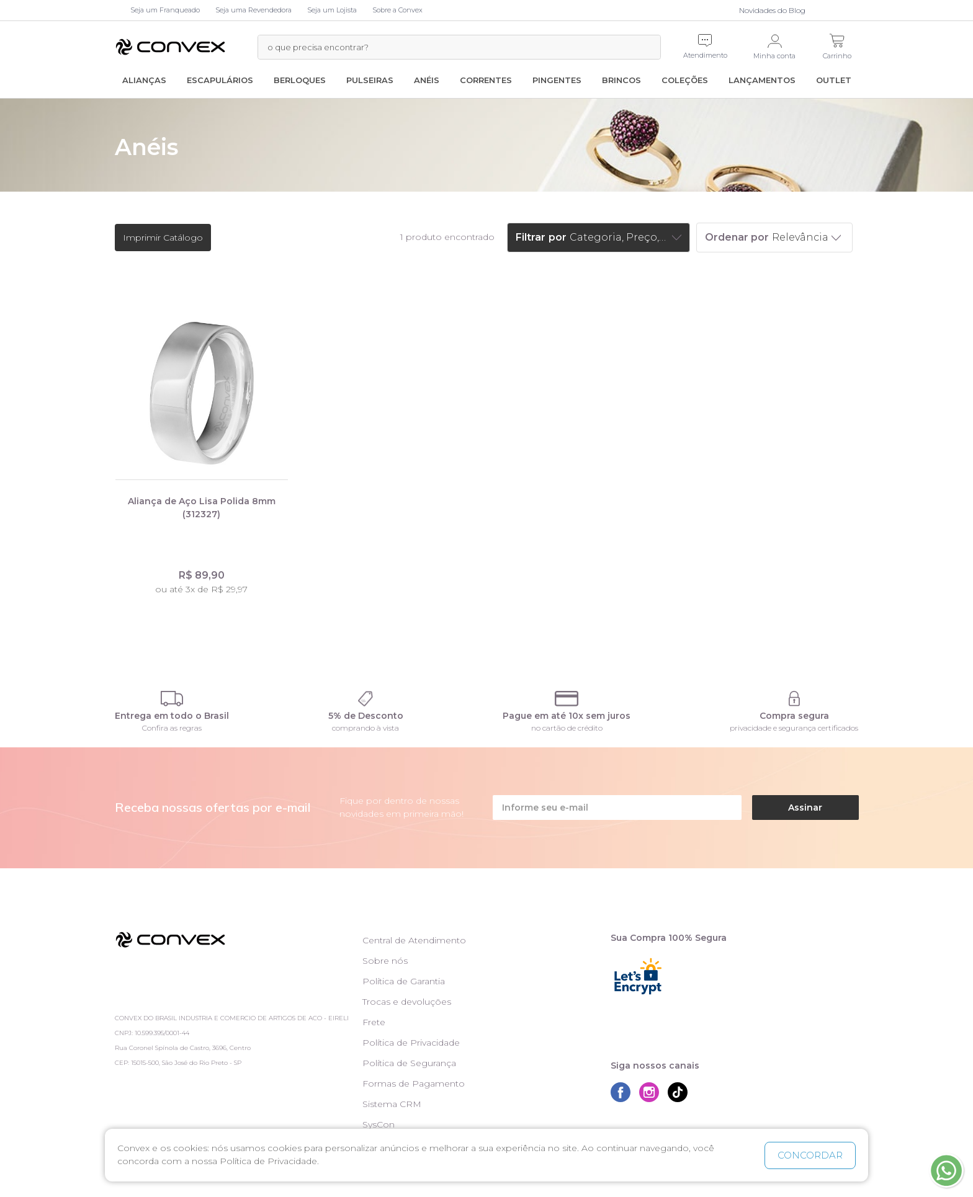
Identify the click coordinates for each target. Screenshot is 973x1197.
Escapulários (220, 80)
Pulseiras (369, 80)
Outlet (833, 80)
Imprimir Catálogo (163, 237)
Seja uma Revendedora (253, 10)
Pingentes (556, 80)
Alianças (144, 80)
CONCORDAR (810, 1155)
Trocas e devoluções (406, 1001)
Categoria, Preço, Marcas (619, 237)
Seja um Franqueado (165, 10)
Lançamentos (762, 80)
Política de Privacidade (411, 1042)
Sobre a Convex (397, 10)
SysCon (378, 1124)
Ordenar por (737, 237)
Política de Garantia (403, 981)
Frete (373, 1022)
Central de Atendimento (414, 940)
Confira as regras (172, 727)
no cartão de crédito (567, 727)
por (558, 237)
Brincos (621, 80)
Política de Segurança (409, 1063)
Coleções (684, 80)
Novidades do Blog (772, 10)
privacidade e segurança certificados (794, 727)
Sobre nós (385, 960)
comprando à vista (365, 727)
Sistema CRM (391, 1104)
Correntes (486, 80)
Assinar (805, 807)
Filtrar (530, 237)
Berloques (300, 80)
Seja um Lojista (332, 10)
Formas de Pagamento (413, 1083)
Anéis (426, 80)
